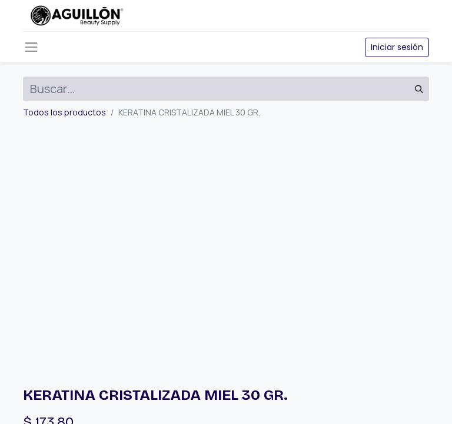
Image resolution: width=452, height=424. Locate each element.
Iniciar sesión (397, 47)
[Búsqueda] (419, 89)
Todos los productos (64, 112)
